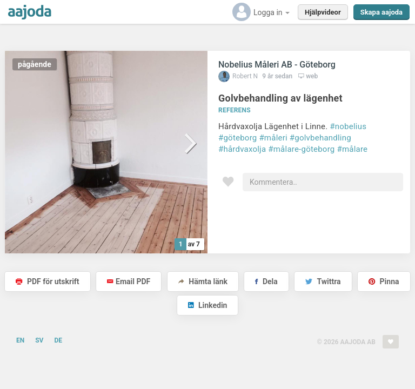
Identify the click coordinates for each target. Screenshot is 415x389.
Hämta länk (202, 281)
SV (39, 340)
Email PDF (128, 281)
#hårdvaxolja (242, 149)
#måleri (273, 138)
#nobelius (348, 126)
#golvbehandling (320, 138)
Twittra (322, 281)
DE (58, 340)
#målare (352, 149)
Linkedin (207, 305)
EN (20, 340)
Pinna (384, 281)
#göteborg (237, 138)
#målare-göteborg (301, 149)
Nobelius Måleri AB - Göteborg (277, 64)
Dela (266, 281)
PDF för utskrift (47, 281)
